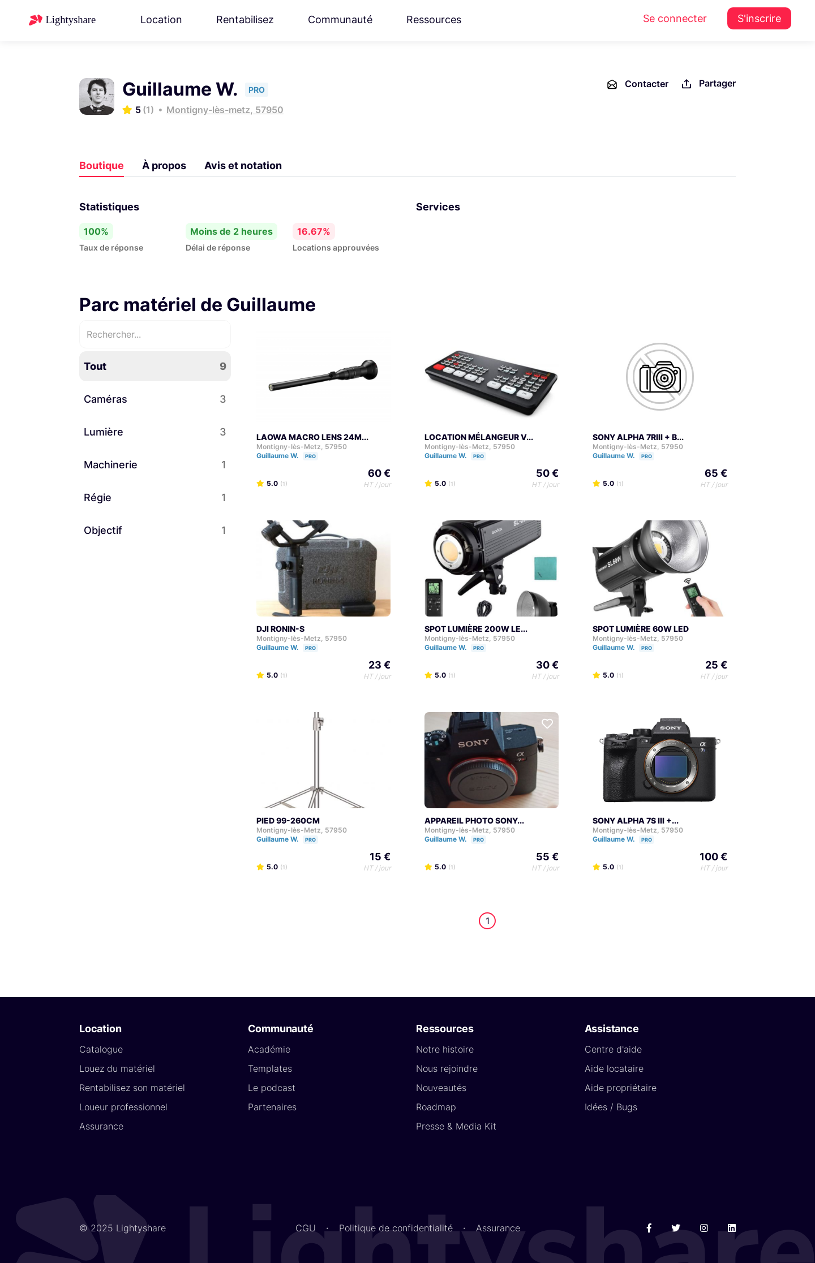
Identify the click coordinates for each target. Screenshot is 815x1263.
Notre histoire (445, 1049)
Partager (708, 84)
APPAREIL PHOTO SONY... (474, 820)
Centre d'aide (613, 1049)
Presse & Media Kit (456, 1126)
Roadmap (436, 1107)
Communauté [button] (340, 19)
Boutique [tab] (101, 165)
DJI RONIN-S (280, 628)
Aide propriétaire (621, 1087)
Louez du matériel (117, 1068)
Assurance (101, 1126)
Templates (270, 1068)
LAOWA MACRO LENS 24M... (312, 437)
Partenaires (272, 1107)
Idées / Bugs (611, 1107)
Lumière (155, 432)
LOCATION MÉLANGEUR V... (478, 437)
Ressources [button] (433, 19)
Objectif (155, 530)
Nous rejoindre (447, 1068)
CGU (305, 1228)
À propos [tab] (164, 165)
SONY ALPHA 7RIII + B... (638, 437)
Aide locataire (614, 1068)
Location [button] (161, 19)
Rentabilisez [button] (245, 19)
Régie (155, 497)
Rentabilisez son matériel (132, 1087)
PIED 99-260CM (288, 820)
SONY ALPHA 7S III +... (636, 820)
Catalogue (101, 1049)
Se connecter (675, 18)
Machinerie (155, 465)
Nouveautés (441, 1087)
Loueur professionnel (123, 1107)
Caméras (155, 399)
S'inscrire (759, 18)
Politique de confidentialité (396, 1228)
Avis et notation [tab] (243, 165)
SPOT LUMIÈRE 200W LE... (475, 628)
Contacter (637, 84)
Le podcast (271, 1087)
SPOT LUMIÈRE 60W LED (641, 628)
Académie (269, 1049)
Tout (155, 366)
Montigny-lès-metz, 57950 (225, 109)
